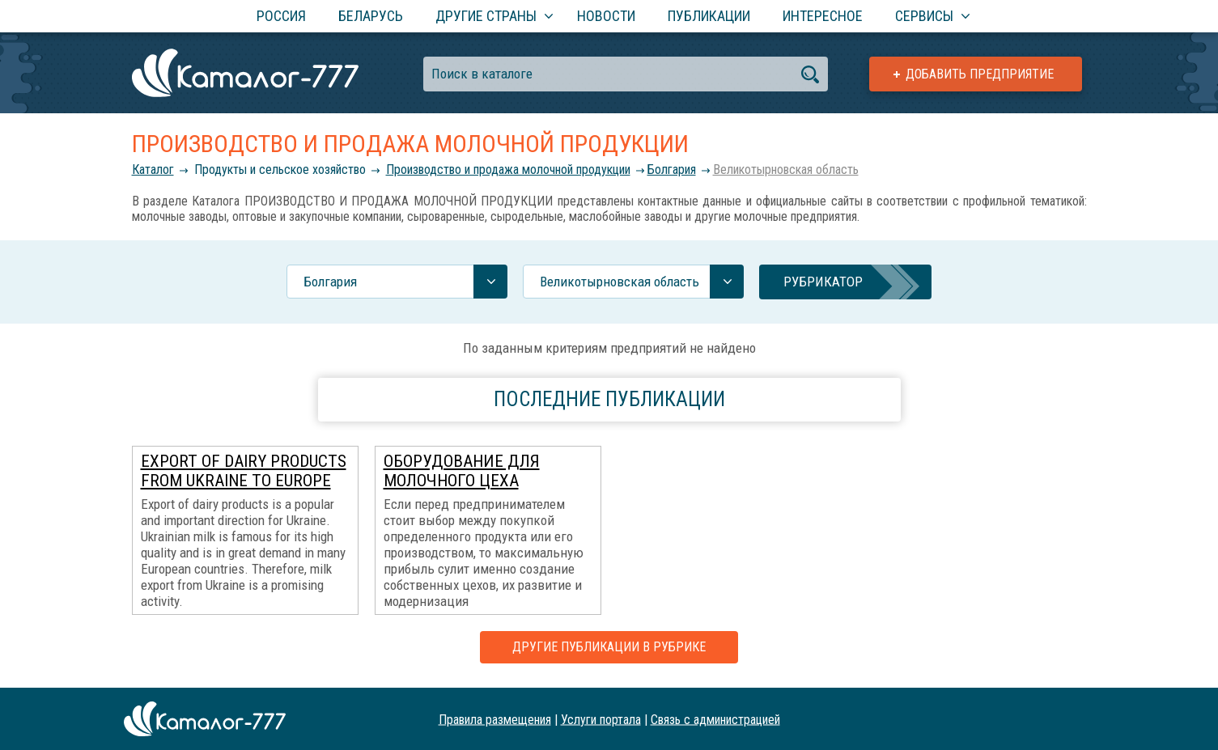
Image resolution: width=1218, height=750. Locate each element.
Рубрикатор (823, 281)
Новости (606, 15)
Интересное (823, 15)
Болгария (671, 169)
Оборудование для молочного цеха (462, 470)
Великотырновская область (786, 169)
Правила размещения (495, 719)
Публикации (709, 15)
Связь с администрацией (715, 719)
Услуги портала (601, 719)
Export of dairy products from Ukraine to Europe (243, 470)
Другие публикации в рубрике (609, 647)
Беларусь (370, 15)
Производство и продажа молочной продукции (508, 169)
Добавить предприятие (980, 74)
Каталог (153, 169)
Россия (281, 15)
